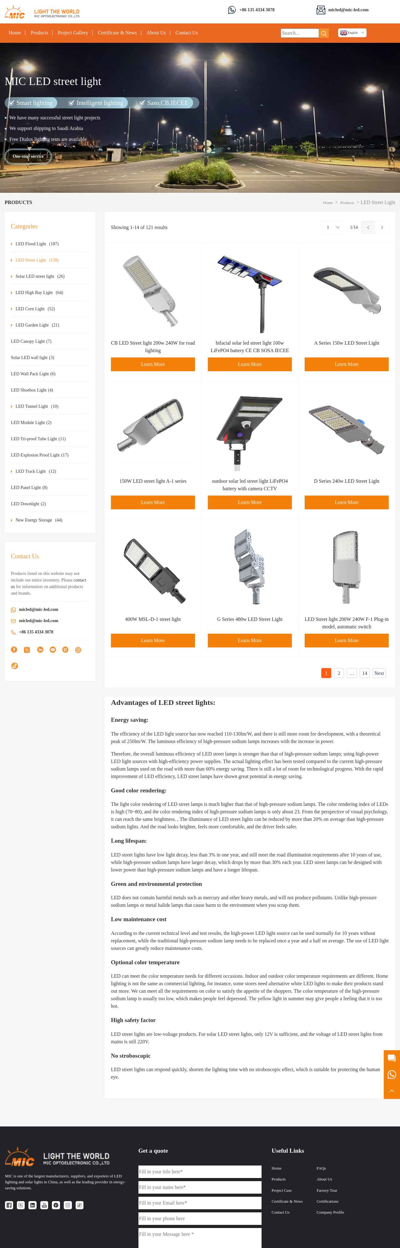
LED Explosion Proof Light (39, 455)
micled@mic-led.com (348, 9)
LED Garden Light (37, 325)
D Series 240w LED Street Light (346, 481)
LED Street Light (37, 260)
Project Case (282, 1190)
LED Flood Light (37, 244)
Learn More (153, 364)
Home (15, 32)
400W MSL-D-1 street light (153, 619)
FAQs (321, 1168)
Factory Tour (327, 1190)
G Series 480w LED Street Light (249, 619)
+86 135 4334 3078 (257, 9)
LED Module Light (31, 422)
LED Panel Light (29, 487)
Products (39, 32)
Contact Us (187, 32)
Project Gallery (73, 32)
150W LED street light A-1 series (152, 481)
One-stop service (27, 156)
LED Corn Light (35, 309)
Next (379, 673)
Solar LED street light (40, 276)
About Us (156, 32)
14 (364, 673)
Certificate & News (117, 32)
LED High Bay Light (39, 292)
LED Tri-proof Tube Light (38, 439)
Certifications (327, 1201)
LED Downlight (28, 504)
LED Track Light (36, 471)
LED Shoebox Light (32, 390)
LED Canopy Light (31, 341)
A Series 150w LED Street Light (346, 343)
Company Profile (330, 1212)
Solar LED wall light (32, 357)
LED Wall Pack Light (33, 374)
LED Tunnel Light (37, 406)
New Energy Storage (39, 520)
